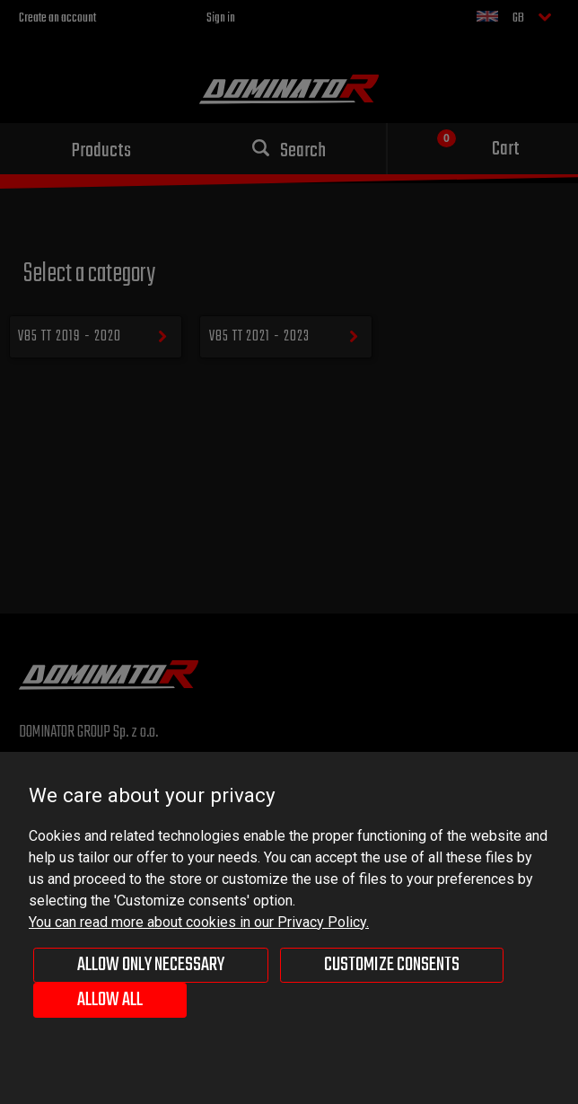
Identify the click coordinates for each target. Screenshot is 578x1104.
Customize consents (392, 964)
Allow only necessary (150, 964)
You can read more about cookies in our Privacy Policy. (199, 922)
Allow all (110, 1000)
